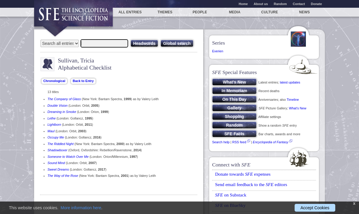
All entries (130, 12)
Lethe (51, 118)
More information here (81, 207)
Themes (165, 12)
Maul (51, 131)
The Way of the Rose (62, 175)
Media (235, 12)
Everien (217, 51)
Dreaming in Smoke (61, 112)
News (304, 12)
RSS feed (239, 142)
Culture (269, 12)
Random (280, 4)
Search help (221, 142)
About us (261, 4)
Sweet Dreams (58, 169)
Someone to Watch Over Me (68, 156)
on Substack (230, 194)
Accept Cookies (315, 207)
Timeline (293, 99)
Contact (299, 4)
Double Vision (57, 105)
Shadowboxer (57, 150)
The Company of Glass (64, 99)
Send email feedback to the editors (251, 184)
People (200, 12)
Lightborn (54, 124)
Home (243, 4)
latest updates (290, 82)
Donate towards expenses (243, 174)
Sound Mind (56, 163)
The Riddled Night (60, 144)
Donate (316, 4)
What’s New (297, 108)
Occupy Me (55, 137)
